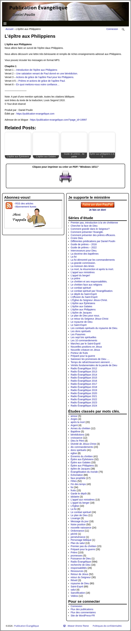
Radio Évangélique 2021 (84, 396)
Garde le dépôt (79, 493)
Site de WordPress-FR (83, 615)
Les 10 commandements (84, 340)
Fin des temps (78, 484)
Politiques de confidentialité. (107, 625)
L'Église (75, 505)
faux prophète (78, 478)
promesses (76, 555)
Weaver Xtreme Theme (78, 625)
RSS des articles (24, 203)
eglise (74, 453)
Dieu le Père (77, 440)
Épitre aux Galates (81, 462)
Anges (74, 419)
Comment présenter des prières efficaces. (93, 235)
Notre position (78, 524)
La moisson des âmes (82, 266)
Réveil (74, 580)
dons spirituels (78, 450)
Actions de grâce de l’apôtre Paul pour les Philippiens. (45, 77)
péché (74, 533)
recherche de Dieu (80, 564)
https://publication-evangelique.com (35, 113)
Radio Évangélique (81, 561)
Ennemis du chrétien (82, 456)
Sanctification (78, 592)
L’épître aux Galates (81, 306)
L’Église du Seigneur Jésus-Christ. (89, 300)
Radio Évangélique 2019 (84, 390)
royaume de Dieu (80, 583)
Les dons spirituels (81, 331)
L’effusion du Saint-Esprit (84, 297)
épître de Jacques (80, 468)
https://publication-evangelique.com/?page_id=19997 (58, 119)
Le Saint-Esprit (79, 325)
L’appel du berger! (80, 275)
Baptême (75, 431)
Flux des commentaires (83, 612)
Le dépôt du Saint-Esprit (84, 294)
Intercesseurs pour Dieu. (84, 250)
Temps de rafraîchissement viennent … (92, 362)
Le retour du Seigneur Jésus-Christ (89, 318)
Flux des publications (82, 609)
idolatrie (75, 496)
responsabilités (79, 568)
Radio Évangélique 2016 (84, 380)
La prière (75, 278)
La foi (74, 256)
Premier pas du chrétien (84, 546)
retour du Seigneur (81, 577)
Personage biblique (81, 540)
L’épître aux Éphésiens (83, 303)
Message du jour (80, 521)
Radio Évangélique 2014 (84, 374)
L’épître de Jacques (81, 312)
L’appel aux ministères (83, 272)
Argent (74, 425)
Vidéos (74, 596)
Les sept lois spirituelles (83, 337)
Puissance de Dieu (81, 558)
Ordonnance (77, 530)
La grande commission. (83, 263)
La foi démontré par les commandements (93, 259)
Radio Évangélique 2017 (84, 383)
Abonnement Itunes (25, 206)
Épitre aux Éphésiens (82, 459)
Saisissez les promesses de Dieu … (90, 359)
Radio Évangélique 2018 (84, 387)
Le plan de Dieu (79, 515)
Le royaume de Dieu (82, 321)
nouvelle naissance (81, 527)
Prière (74, 552)
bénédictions (77, 434)
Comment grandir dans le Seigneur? (90, 228)
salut (73, 589)
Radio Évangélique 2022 (84, 399)
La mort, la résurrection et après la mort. (92, 269)
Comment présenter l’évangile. (87, 232)
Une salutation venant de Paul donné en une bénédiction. (47, 73)
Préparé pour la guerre (83, 356)
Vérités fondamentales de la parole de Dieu (94, 365)
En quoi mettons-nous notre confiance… (38, 84)
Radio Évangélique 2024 (84, 405)
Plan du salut (78, 543)
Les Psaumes (78, 334)
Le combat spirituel (81, 287)
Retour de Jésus (79, 574)
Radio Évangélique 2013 (84, 371)
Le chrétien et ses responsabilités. (89, 281)
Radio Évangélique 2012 (84, 368)
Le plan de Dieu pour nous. (85, 315)
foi (72, 487)
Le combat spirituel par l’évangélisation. (92, 291)
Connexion (112, 29)
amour (74, 416)
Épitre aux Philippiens (82, 465)
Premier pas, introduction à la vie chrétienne (94, 222)
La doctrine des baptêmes (85, 253)
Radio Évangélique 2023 (84, 402)
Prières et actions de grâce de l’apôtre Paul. (42, 80)
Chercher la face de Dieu (84, 225)
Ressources (77, 571)
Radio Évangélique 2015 (84, 377)
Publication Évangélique (38, 7)
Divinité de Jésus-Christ (83, 443)
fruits (73, 490)
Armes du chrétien (80, 428)
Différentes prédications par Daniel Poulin (93, 241)
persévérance (78, 537)
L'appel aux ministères (83, 499)
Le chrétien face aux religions (86, 284)
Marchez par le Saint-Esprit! (86, 343)
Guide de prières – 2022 (84, 247)
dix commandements (82, 447)
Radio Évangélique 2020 (84, 393)
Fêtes (74, 481)
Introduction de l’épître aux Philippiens (36, 69)
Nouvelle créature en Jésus (85, 349)
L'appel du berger (80, 502)
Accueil (9, 29)
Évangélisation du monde (84, 471)
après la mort (78, 422)
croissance (76, 437)
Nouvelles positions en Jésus (86, 346)
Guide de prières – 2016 (84, 244)
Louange (75, 518)
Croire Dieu (77, 238)
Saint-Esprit (77, 586)
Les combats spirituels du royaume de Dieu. (94, 328)
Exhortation (77, 475)
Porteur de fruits (79, 353)
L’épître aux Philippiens (83, 309)
